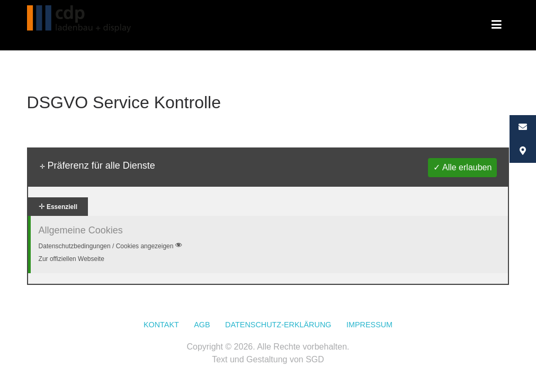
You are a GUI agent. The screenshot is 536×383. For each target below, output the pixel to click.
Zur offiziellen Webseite (71, 259)
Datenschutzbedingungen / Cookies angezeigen (111, 246)
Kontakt (161, 324)
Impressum (369, 324)
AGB (202, 324)
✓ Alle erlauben (462, 167)
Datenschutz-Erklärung (278, 324)
